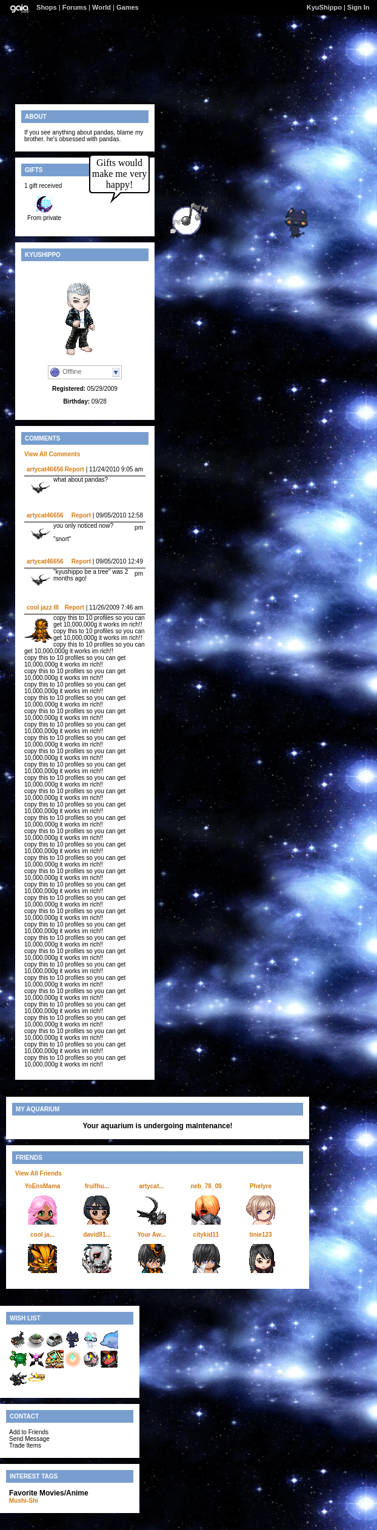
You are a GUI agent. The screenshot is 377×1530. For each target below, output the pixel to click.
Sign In (358, 7)
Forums (74, 7)
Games (127, 7)
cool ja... (42, 1234)
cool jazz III (43, 607)
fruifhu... (97, 1186)
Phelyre (261, 1186)
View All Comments (52, 454)
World (101, 7)
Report (74, 469)
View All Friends (38, 1173)
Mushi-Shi (23, 1500)
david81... (97, 1234)
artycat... (151, 1186)
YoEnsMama (43, 1186)
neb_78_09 (205, 1186)
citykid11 (206, 1234)
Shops (46, 7)
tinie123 (260, 1234)
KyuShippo (324, 7)
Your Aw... (151, 1234)
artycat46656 (45, 469)
